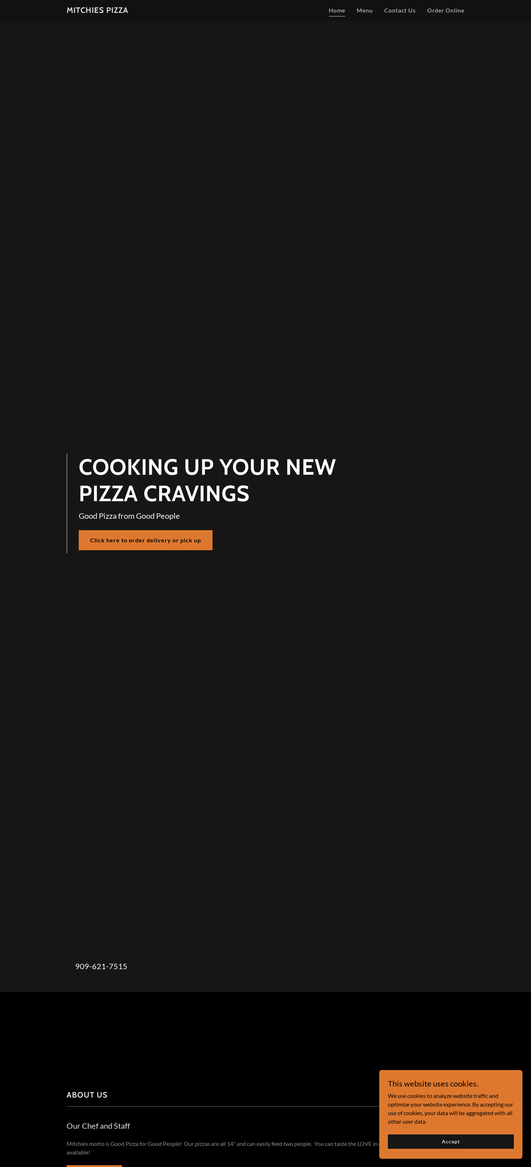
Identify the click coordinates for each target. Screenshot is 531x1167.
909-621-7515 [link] (101, 966)
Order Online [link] (445, 10)
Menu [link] (365, 10)
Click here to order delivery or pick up (145, 540)
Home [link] (337, 10)
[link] (97, 10)
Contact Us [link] (400, 10)
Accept (450, 1141)
